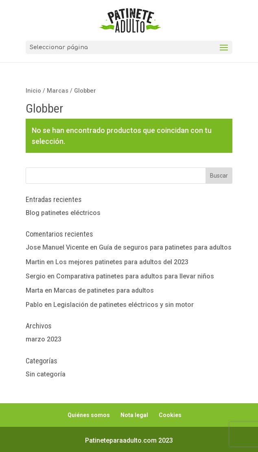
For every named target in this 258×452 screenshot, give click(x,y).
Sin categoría (46, 374)
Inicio (33, 90)
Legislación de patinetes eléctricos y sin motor (123, 305)
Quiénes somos (89, 415)
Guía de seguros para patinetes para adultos (165, 247)
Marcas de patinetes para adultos (104, 290)
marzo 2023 (43, 339)
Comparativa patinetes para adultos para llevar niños (135, 276)
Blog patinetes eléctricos (63, 213)
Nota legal (134, 415)
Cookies (170, 415)
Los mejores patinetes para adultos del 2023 (121, 262)
